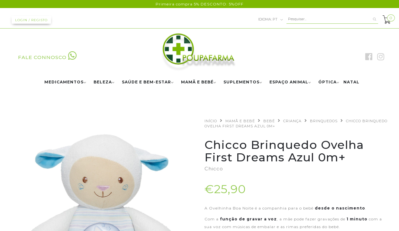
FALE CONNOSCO (47, 57)
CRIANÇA (292, 121)
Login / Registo (31, 20)
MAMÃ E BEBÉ (197, 82)
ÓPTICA (327, 82)
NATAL (351, 82)
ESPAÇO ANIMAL (288, 82)
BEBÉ (269, 121)
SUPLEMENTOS (241, 82)
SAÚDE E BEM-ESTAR (146, 82)
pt (270, 19)
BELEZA (103, 82)
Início (210, 121)
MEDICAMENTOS (64, 82)
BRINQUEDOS (324, 121)
